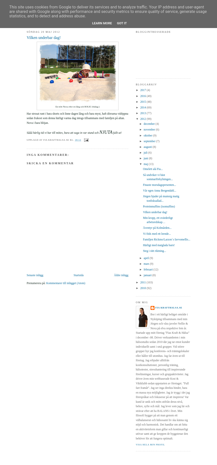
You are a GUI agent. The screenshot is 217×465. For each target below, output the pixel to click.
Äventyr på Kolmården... (157, 228)
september (150, 141)
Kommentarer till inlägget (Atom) (65, 283)
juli (146, 152)
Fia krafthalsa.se (169, 307)
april (147, 258)
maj (146, 164)
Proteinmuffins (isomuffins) (159, 206)
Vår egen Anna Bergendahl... (159, 190)
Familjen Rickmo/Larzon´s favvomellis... (166, 239)
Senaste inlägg (35, 275)
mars (147, 264)
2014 (143, 107)
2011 (143, 282)
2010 (143, 288)
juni (146, 158)
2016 (143, 96)
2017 (143, 90)
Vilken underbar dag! (44, 37)
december (149, 124)
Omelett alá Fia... (153, 169)
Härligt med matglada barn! (159, 245)
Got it (122, 23)
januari (148, 275)
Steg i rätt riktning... (154, 251)
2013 (143, 113)
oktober (148, 135)
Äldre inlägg (121, 275)
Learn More (102, 23)
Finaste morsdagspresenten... (159, 185)
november (150, 129)
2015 (143, 101)
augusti (148, 147)
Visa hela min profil (150, 444)
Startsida (79, 275)
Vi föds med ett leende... (157, 233)
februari (148, 269)
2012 (143, 119)
